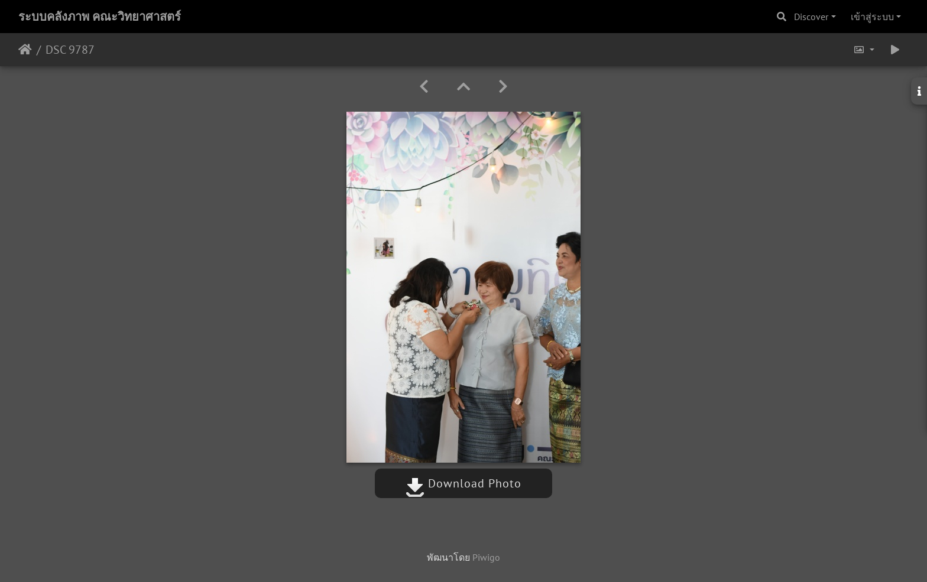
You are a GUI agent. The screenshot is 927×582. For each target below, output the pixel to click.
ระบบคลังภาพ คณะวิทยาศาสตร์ (99, 16)
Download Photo (463, 483)
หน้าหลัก (25, 49)
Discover (811, 16)
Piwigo (486, 557)
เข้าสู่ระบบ (872, 16)
